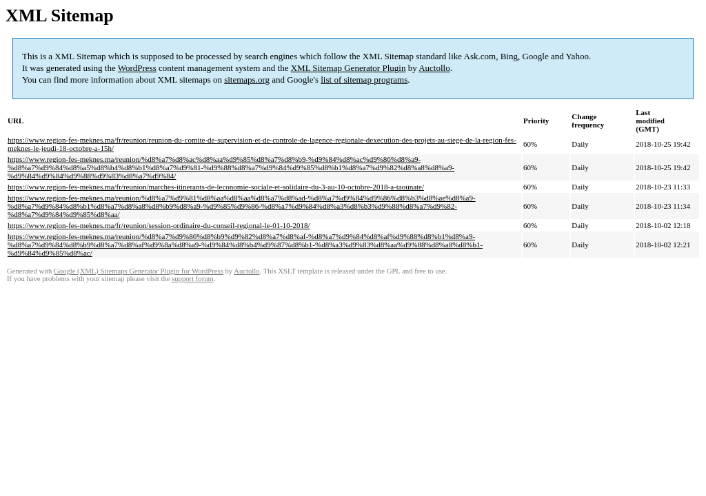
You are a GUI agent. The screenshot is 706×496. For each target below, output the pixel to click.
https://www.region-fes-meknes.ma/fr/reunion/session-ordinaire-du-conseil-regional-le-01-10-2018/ (159, 225)
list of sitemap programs (364, 79)
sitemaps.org (247, 79)
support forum (193, 278)
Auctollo (434, 68)
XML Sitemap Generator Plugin (348, 68)
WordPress (137, 68)
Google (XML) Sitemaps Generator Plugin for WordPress (138, 271)
